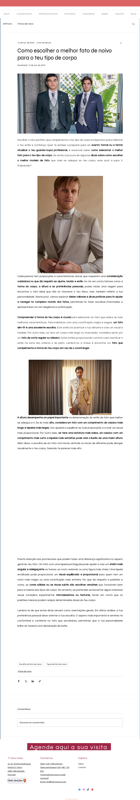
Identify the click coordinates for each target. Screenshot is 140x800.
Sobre (81, 764)
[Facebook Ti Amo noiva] (79, 789)
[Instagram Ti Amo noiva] (83, 789)
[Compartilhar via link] (39, 681)
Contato (82, 767)
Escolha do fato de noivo (30, 664)
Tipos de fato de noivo (57, 664)
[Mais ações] (121, 42)
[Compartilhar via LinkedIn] (32, 681)
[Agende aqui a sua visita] (69, 747)
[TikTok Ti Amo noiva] (88, 789)
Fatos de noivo (25, 24)
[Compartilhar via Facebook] (18, 681)
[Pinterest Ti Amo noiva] (92, 789)
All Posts (7, 24)
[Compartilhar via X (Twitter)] (25, 681)
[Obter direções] (17, 780)
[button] (133, 24)
